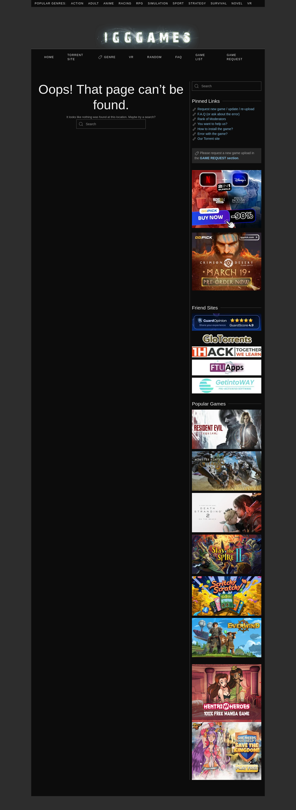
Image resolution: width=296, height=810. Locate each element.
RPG (139, 3)
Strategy (197, 3)
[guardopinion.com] (226, 322)
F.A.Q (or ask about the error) (218, 114)
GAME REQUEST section (219, 158)
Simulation (158, 3)
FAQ (178, 57)
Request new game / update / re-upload (225, 109)
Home (49, 57)
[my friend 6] (226, 367)
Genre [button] (110, 57)
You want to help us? (212, 124)
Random (154, 57)
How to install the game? (215, 129)
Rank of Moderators (211, 119)
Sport (178, 3)
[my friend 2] (226, 338)
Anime (109, 3)
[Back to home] (148, 28)
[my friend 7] (226, 385)
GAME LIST (200, 57)
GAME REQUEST (235, 57)
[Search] (111, 124)
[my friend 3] (226, 351)
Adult (93, 3)
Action (77, 3)
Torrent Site (75, 57)
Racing (125, 3)
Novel (237, 3)
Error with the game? (212, 134)
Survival (219, 3)
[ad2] (224, 693)
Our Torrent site (208, 138)
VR (249, 3)
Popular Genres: (50, 3)
